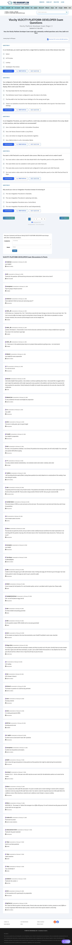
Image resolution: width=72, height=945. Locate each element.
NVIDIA (65, 7)
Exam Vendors (7, 924)
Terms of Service (40, 921)
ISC (13, 7)
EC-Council (17, 7)
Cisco (3, 7)
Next (64, 218)
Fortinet (27, 7)
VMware (47, 7)
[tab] (36, 45)
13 (44, 219)
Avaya (52, 7)
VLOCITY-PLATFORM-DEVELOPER (15, 13)
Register (56, 2)
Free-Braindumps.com (33, 930)
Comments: (7, 241)
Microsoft (41, 7)
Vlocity (16, 12)
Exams (11, 12)
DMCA (22, 924)
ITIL (32, 7)
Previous (9, 218)
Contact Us (6, 921)
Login (62, 2)
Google (61, 7)
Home (7, 12)
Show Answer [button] (8, 71)
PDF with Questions (57, 39)
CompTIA (8, 7)
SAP (56, 7)
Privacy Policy (40, 924)
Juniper (36, 7)
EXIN (23, 7)
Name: (8, 247)
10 (41, 219)
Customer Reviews (24, 921)
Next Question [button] (35, 71)
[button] (36, 45)
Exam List (49, 2)
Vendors (41, 2)
